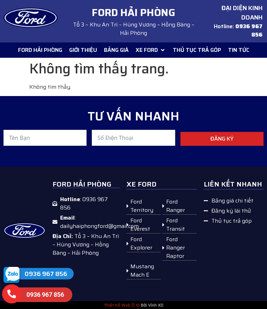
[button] (150, 50)
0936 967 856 (46, 274)
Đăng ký (222, 138)
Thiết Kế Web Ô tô (122, 305)
